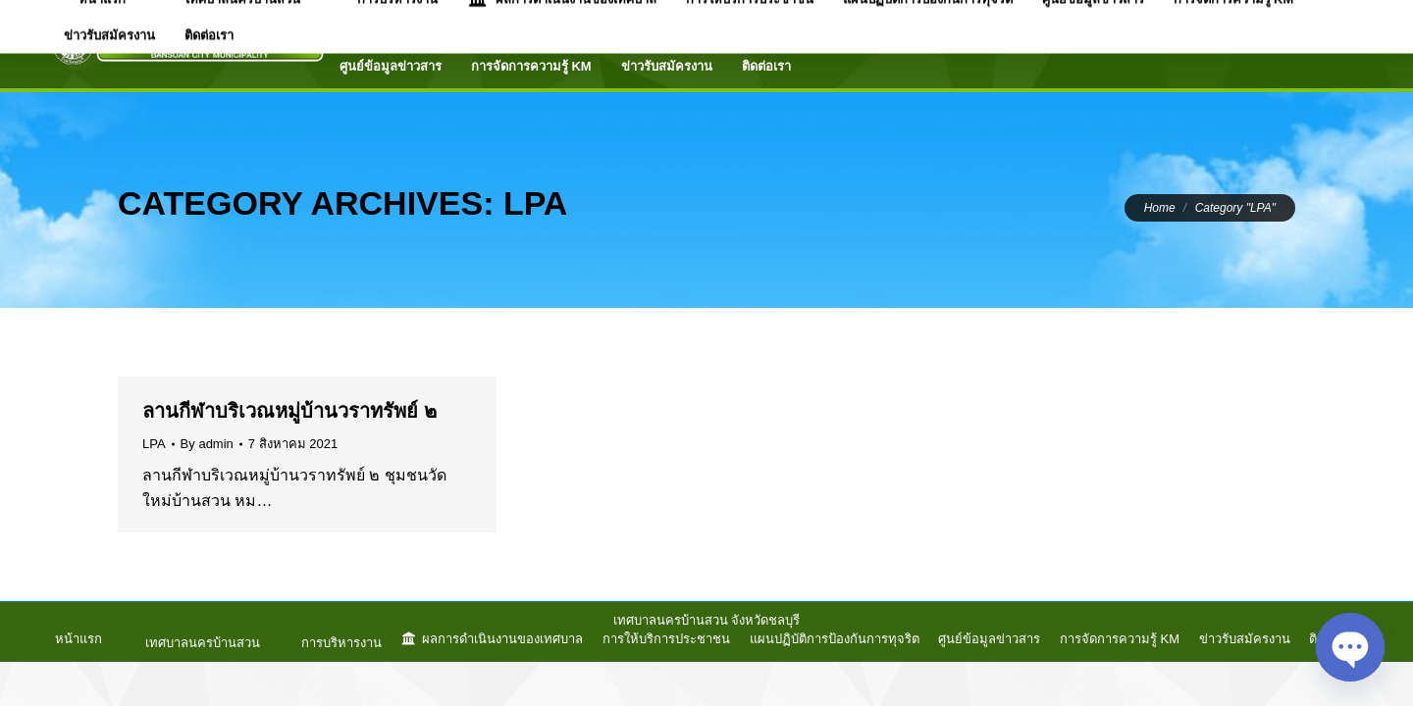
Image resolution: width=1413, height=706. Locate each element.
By (207, 443)
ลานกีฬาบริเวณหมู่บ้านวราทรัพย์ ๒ (289, 411)
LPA (154, 443)
